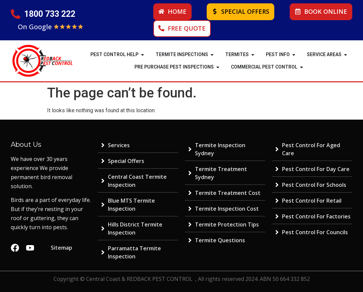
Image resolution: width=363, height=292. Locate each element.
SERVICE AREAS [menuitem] (324, 54)
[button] (142, 54)
